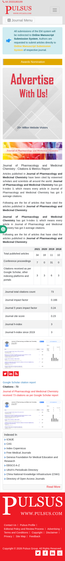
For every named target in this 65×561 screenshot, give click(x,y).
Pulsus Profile (27, 525)
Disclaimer (52, 532)
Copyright (37, 532)
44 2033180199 (13, 1)
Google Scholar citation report (19, 382)
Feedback (34, 536)
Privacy (8, 536)
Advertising (53, 528)
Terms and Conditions (16, 532)
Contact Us (10, 525)
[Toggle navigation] (55, 10)
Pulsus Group (30, 548)
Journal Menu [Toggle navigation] (20, 20)
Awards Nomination (33, 61)
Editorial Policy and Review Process (24, 528)
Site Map (21, 536)
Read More (53, 486)
